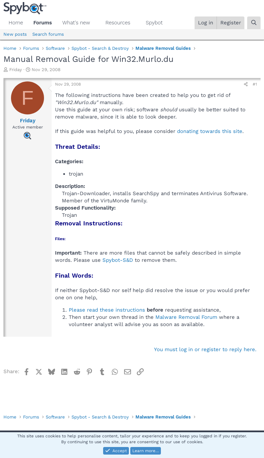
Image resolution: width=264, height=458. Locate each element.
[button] (95, 22)
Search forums (48, 34)
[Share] (245, 84)
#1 (255, 84)
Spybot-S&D (117, 260)
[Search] (254, 22)
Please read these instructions (107, 310)
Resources (118, 23)
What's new (76, 23)
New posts (15, 34)
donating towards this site (209, 131)
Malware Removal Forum (186, 317)
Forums (42, 23)
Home (16, 23)
